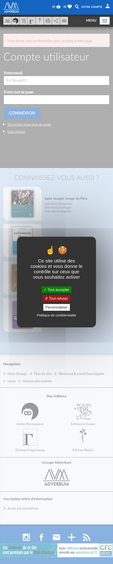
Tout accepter (56, 290)
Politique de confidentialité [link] (56, 315)
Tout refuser (56, 298)
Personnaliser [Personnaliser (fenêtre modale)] (56, 307)
